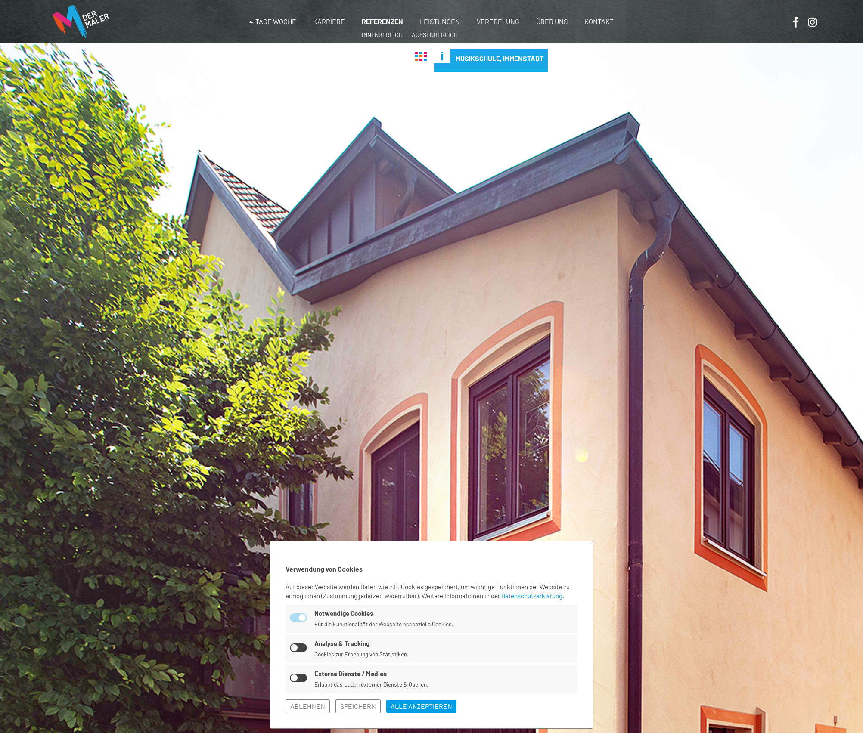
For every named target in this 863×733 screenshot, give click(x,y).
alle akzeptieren (421, 706)
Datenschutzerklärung (531, 596)
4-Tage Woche (272, 21)
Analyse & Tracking (341, 643)
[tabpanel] (431, 388)
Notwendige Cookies (343, 613)
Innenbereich (382, 34)
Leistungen (440, 21)
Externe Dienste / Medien (350, 673)
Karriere (329, 21)
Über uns (552, 21)
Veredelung (498, 21)
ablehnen (307, 706)
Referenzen (382, 21)
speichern (358, 706)
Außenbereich (435, 34)
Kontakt (599, 21)
